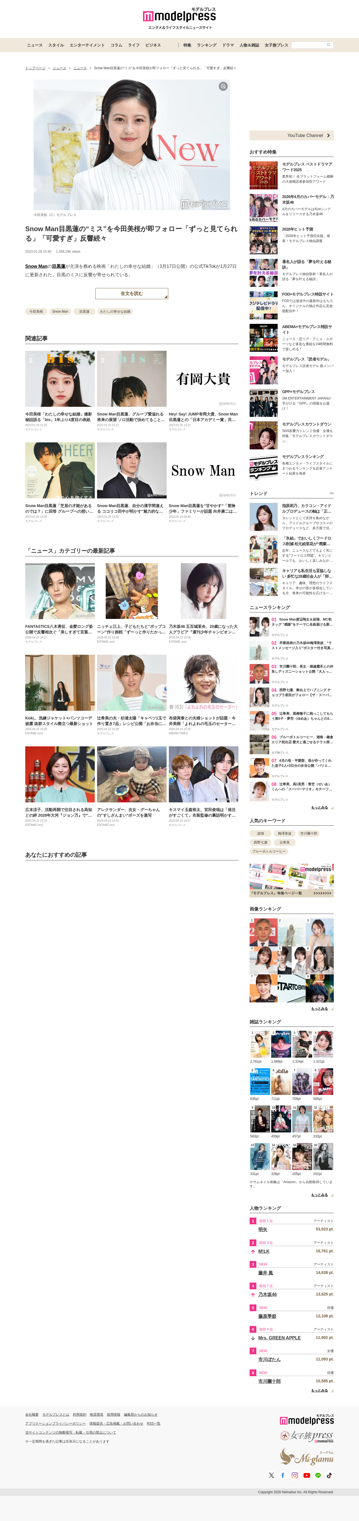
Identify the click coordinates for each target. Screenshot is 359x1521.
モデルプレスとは (55, 1414)
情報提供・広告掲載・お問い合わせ (116, 1423)
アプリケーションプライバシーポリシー (55, 1423)
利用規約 (79, 1414)
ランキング (207, 45)
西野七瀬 (260, 842)
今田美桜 (36, 312)
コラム (116, 45)
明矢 (262, 1229)
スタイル (56, 45)
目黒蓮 (58, 266)
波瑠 (260, 833)
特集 (187, 45)
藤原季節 (267, 1316)
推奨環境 (96, 1414)
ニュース (35, 45)
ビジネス (153, 45)
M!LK (264, 1251)
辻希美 (285, 842)
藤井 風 (265, 1273)
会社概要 (32, 1414)
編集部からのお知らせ (141, 1414)
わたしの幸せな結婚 (115, 312)
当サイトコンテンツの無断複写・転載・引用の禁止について (70, 1432)
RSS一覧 (154, 1423)
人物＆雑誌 (249, 45)
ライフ (134, 45)
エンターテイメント (87, 45)
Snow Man (36, 266)
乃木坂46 (267, 1294)
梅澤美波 (284, 833)
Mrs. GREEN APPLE (279, 1338)
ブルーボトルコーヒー (269, 851)
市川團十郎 (308, 833)
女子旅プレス (276, 45)
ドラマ (228, 45)
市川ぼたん (269, 1359)
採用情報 (113, 1414)
